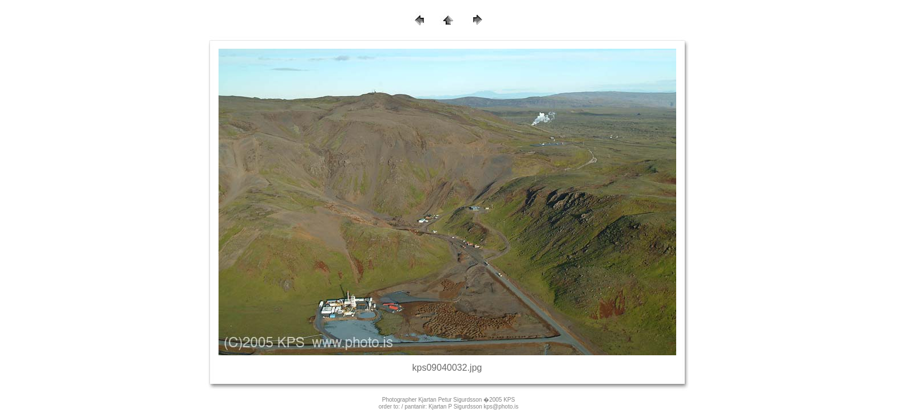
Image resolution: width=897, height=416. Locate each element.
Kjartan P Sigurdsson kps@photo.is (473, 406)
